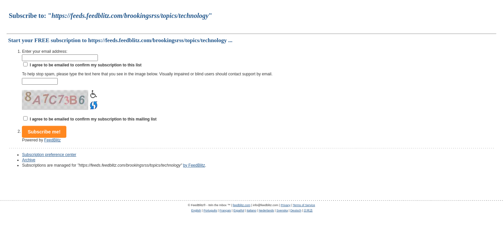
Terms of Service (304, 205)
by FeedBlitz (194, 165)
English (196, 210)
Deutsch (295, 210)
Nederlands (266, 210)
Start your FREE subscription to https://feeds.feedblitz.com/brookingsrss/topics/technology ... (120, 40)
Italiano (251, 210)
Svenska (282, 210)
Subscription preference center (49, 154)
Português (210, 210)
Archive (28, 160)
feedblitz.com (242, 205)
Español (238, 210)
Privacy (286, 205)
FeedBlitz (52, 140)
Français (225, 210)
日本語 (308, 210)
